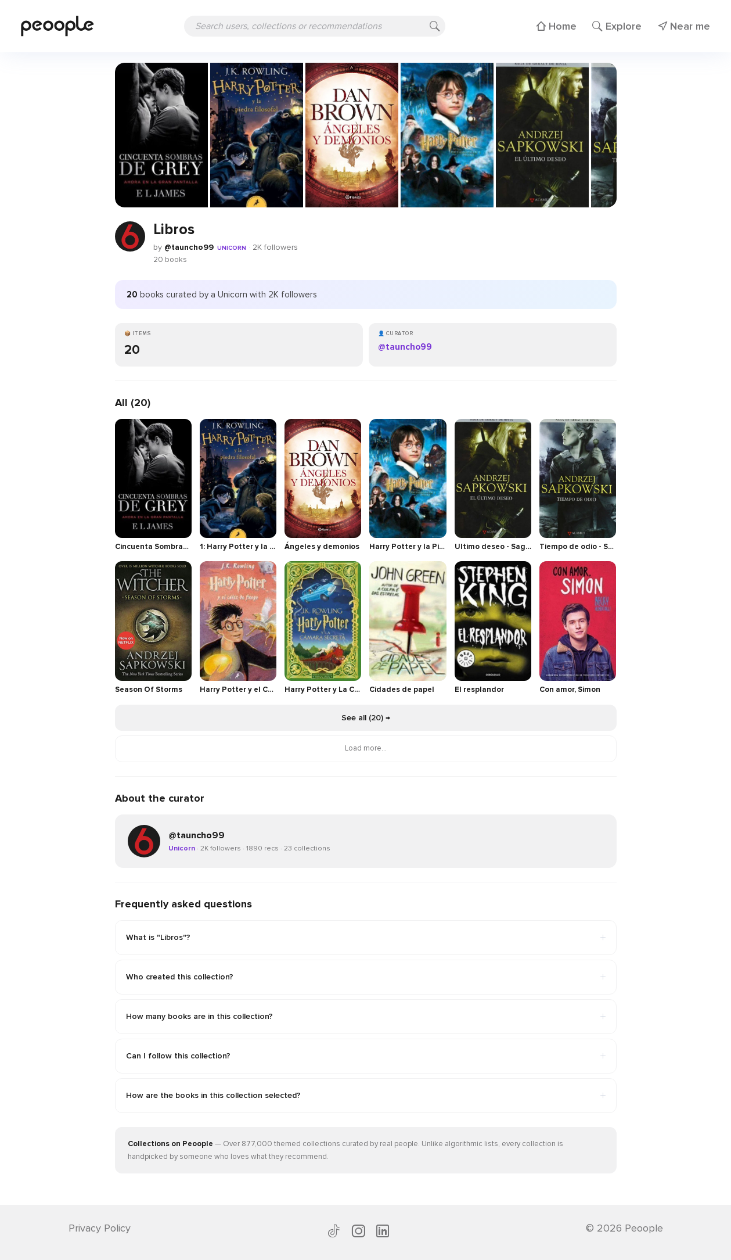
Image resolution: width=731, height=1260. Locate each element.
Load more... (366, 748)
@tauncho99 (189, 247)
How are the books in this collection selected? (366, 1095)
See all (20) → (365, 718)
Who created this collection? (366, 977)
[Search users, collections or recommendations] (314, 26)
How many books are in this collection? (366, 1016)
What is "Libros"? (366, 937)
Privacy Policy (100, 1228)
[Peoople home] (57, 26)
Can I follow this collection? (366, 1056)
